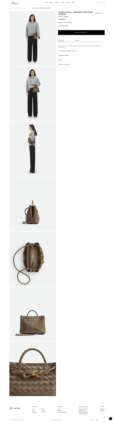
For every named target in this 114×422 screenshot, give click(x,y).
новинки (68, 2)
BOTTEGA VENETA (67, 22)
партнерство (60, 410)
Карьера (59, 409)
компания (34, 406)
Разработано (97, 420)
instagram (102, 409)
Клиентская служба (83, 406)
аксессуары (57, 2)
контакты (34, 412)
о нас (33, 409)
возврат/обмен (82, 410)
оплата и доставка (83, 409)
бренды (63, 2)
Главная (11, 8)
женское (51, 2)
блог (33, 410)
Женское (17, 8)
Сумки (22, 8)
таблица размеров (83, 413)
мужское (46, 2)
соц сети (102, 406)
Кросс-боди (28, 8)
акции (73, 2)
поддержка (59, 406)
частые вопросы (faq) (62, 412)
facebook (102, 410)
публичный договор (83, 412)
